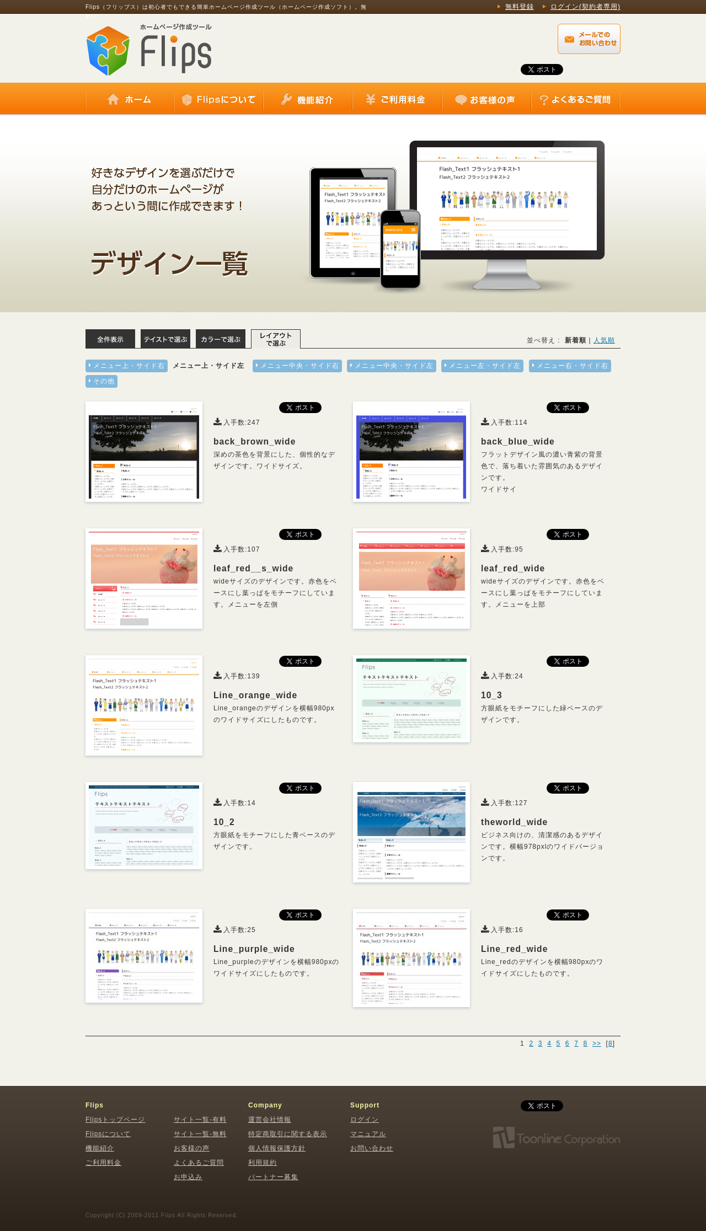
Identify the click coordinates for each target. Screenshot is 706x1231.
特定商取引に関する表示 (287, 1134)
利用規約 (262, 1162)
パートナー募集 (273, 1177)
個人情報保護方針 (277, 1148)
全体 (110, 339)
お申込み (188, 1177)
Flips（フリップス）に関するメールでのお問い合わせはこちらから (589, 39)
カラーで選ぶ (220, 339)
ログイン (364, 1119)
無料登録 (519, 6)
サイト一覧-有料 (200, 1119)
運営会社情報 (269, 1119)
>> (596, 1043)
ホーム (129, 99)
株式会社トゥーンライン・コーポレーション (556, 1138)
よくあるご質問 (575, 99)
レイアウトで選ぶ (276, 339)
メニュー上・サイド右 (129, 366)
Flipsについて (218, 99)
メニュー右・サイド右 (572, 366)
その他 (104, 381)
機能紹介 (307, 99)
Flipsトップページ (115, 1119)
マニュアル (368, 1134)
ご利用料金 (397, 99)
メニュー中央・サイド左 (394, 366)
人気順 (604, 340)
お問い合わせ (371, 1148)
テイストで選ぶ (165, 339)
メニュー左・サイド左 (485, 366)
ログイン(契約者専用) (585, 6)
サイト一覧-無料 (200, 1134)
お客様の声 (486, 99)
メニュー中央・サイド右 (299, 366)
